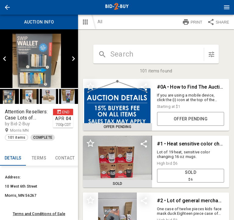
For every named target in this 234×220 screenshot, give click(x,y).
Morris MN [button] (25, 130)
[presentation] (117, 7)
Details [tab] (13, 158)
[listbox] (39, 58)
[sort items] (211, 54)
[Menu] (226, 7)
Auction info (39, 22)
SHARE (218, 22)
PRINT (192, 22)
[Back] (7, 7)
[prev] (4, 58)
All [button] (100, 21)
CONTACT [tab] (65, 158)
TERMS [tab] (39, 158)
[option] (39, 58)
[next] (73, 58)
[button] (7, 7)
